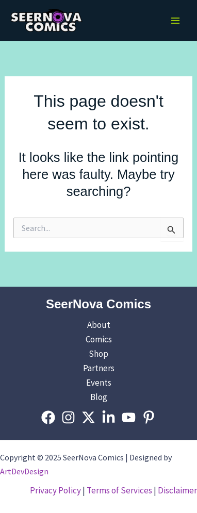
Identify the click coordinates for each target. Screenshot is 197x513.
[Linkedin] (109, 417)
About (98, 324)
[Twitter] (88, 417)
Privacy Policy (55, 490)
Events (98, 382)
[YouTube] (129, 417)
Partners (98, 368)
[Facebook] (48, 417)
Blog (98, 397)
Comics (99, 339)
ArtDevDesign (24, 471)
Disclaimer (177, 490)
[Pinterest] (149, 417)
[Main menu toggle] (175, 20)
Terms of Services (119, 490)
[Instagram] (68, 417)
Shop (98, 353)
